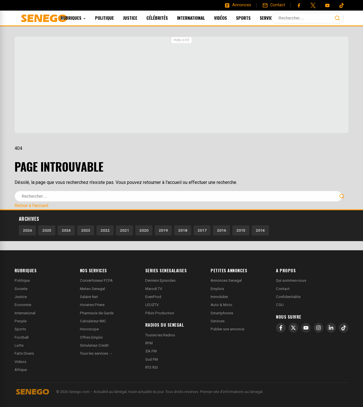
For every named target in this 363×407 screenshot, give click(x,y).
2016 (221, 230)
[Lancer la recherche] (337, 18)
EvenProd (153, 297)
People (21, 321)
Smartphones (222, 313)
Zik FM (151, 351)
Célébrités (165, 18)
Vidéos (228, 18)
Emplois (217, 289)
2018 (182, 230)
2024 (66, 230)
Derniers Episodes (160, 280)
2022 (105, 230)
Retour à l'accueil (31, 205)
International (199, 18)
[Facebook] (298, 5)
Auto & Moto (221, 305)
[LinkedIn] (331, 328)
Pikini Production (159, 313)
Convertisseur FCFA (96, 280)
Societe (21, 289)
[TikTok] (343, 328)
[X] (293, 328)
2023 (85, 230)
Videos (20, 362)
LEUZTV (152, 305)
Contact (283, 289)
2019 (163, 230)
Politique (112, 18)
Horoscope (89, 329)
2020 (143, 230)
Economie (23, 305)
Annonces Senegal (226, 280)
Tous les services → (96, 353)
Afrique (21, 370)
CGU (280, 305)
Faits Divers (24, 353)
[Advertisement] (181, 85)
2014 (260, 230)
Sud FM (151, 359)
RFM (149, 343)
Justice (138, 18)
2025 (46, 230)
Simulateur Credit (94, 345)
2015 (240, 230)
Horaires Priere (92, 305)
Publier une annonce (227, 329)
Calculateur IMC (93, 321)
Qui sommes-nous (291, 280)
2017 (202, 230)
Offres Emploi (91, 337)
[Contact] (273, 5)
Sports (251, 18)
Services (278, 18)
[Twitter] (313, 5)
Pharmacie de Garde (97, 313)
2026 (27, 230)
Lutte (19, 345)
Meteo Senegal (92, 289)
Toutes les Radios (160, 335)
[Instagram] (318, 328)
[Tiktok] (341, 5)
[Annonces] (237, 5)
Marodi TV (153, 289)
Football (22, 337)
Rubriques (81, 18)
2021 (124, 230)
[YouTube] (327, 5)
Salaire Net (89, 297)
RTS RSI (151, 367)
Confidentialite (288, 297)
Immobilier (219, 297)
